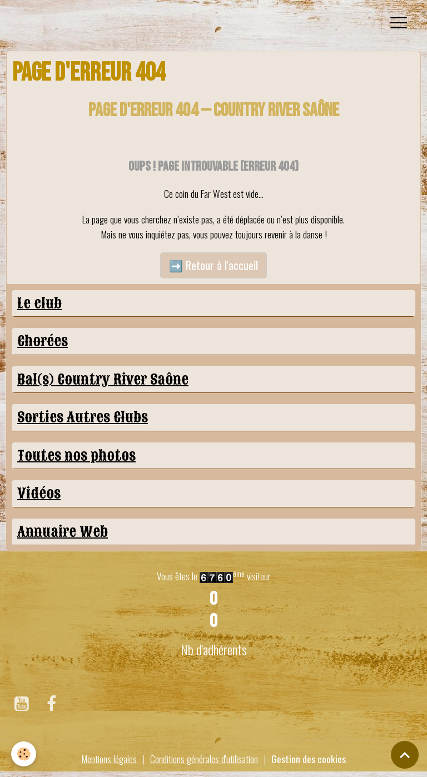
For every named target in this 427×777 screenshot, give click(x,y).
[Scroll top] (405, 755)
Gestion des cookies (308, 758)
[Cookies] (23, 753)
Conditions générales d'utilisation (204, 758)
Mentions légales (109, 758)
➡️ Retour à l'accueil (213, 265)
